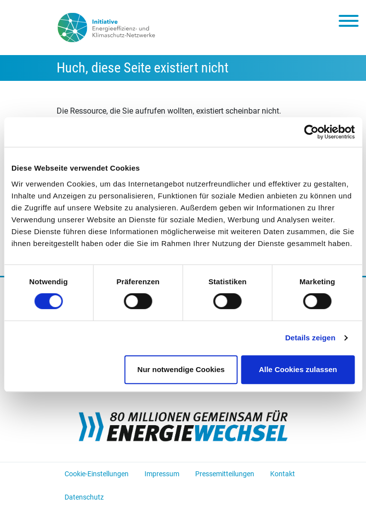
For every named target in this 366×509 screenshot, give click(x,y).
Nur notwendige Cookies (181, 369)
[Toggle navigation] (348, 23)
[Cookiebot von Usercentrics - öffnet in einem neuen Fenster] (311, 132)
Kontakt (282, 474)
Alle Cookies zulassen (298, 369)
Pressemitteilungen (224, 474)
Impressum (162, 474)
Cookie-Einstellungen (97, 474)
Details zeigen (310, 337)
